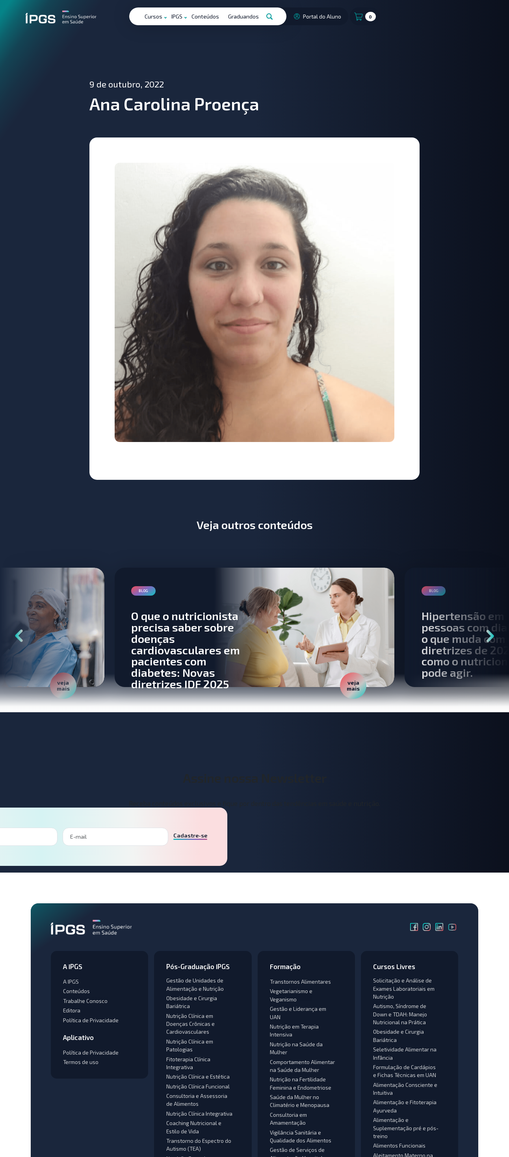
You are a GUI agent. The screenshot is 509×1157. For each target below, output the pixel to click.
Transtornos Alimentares (300, 981)
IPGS (176, 16)
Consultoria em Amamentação (288, 1118)
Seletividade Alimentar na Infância (405, 1053)
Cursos (153, 16)
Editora (71, 1010)
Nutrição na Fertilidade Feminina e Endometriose (300, 1083)
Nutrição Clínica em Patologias (189, 1045)
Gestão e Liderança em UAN (298, 1012)
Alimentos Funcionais (399, 1145)
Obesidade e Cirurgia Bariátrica (191, 1002)
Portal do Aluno (317, 16)
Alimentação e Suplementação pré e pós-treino (405, 1127)
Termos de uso (80, 1062)
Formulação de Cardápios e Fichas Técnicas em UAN (404, 1071)
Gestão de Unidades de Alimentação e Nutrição (195, 984)
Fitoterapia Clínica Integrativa (188, 1063)
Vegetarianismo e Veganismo (291, 995)
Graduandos (243, 16)
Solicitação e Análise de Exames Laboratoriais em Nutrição (404, 988)
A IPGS (71, 981)
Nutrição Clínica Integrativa (199, 1113)
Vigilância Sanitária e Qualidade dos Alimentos (300, 1136)
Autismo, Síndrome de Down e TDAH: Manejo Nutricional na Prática (400, 1014)
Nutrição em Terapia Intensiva (294, 1030)
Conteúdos (205, 16)
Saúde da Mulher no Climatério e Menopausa (299, 1101)
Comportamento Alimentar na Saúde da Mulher (302, 1066)
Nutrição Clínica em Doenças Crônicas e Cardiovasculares (190, 1023)
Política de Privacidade (91, 1020)
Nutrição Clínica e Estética (198, 1076)
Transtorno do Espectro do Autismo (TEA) (198, 1144)
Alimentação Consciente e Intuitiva (405, 1088)
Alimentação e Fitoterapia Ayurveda (405, 1106)
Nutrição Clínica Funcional (198, 1086)
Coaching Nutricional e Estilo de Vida (193, 1127)
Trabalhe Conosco (85, 1000)
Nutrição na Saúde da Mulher (296, 1048)
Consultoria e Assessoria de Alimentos (196, 1099)
